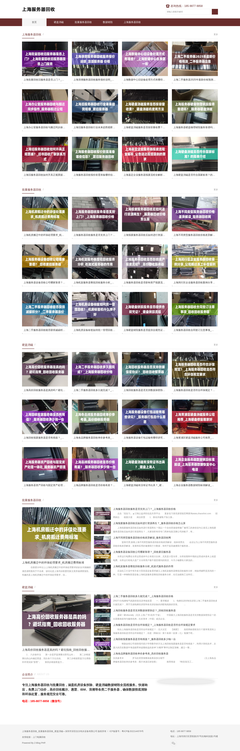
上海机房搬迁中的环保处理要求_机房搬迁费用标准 (53, 562)
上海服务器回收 (41, 9)
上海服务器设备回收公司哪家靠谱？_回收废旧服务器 (142, 552)
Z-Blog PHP (39, 743)
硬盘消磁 (59, 22)
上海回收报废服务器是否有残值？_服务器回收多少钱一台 (144, 639)
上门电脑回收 (39, 737)
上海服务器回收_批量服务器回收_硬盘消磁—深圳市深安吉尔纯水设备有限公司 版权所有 (64, 731)
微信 (173, 743)
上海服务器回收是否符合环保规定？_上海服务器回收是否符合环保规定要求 (154, 625)
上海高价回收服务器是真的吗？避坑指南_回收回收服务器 (57, 649)
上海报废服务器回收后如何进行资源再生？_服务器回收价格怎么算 (149, 523)
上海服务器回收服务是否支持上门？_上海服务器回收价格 (144, 509)
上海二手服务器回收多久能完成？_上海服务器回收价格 (143, 596)
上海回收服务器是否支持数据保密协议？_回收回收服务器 (144, 610)
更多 (216, 34)
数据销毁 (108, 22)
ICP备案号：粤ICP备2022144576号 (126, 731)
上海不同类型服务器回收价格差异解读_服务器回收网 (142, 537)
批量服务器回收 (83, 22)
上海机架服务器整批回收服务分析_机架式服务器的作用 (143, 566)
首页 (34, 22)
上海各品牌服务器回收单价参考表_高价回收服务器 (140, 653)
